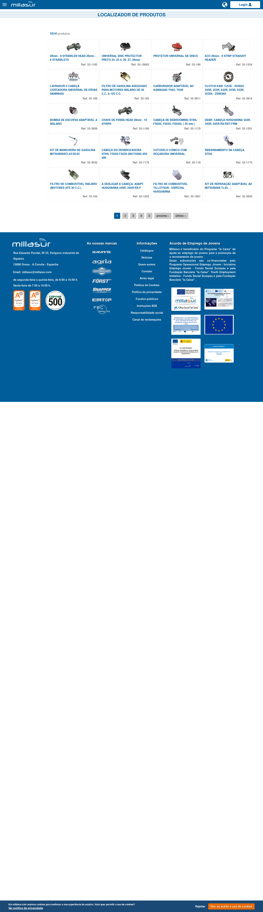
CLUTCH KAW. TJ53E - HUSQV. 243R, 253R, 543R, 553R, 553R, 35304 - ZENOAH (226, 132)
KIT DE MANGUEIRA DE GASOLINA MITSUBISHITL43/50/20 (79, 237)
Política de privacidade (147, 844)
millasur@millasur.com (36, 824)
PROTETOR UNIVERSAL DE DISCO (179, 77)
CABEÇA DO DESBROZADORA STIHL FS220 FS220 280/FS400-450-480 (127, 239)
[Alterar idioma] (225, 6)
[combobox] (27, 753)
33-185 (148, 141)
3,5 (14, 603)
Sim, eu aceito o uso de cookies (231, 906)
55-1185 (97, 86)
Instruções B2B (147, 857)
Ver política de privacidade (25, 908)
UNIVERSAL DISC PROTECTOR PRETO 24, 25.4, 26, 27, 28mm (127, 79)
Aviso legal (147, 830)
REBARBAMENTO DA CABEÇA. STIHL (227, 237)
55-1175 (247, 247)
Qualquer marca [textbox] (17, 753)
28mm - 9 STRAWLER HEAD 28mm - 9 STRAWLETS (79, 79)
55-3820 (247, 303)
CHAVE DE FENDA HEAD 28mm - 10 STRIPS (129, 185)
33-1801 (197, 303)
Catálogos (240, 15)
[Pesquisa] (210, 6)
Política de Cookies (146, 837)
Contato (256, 15)
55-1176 (147, 247)
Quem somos (146, 816)
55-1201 (247, 192)
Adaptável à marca (23, 747)
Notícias (146, 809)
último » (184, 322)
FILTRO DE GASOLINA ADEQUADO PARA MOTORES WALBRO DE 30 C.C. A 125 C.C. (129, 132)
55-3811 (197, 141)
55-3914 (247, 141)
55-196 (198, 86)
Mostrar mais (15, 625)
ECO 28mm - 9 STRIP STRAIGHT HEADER (227, 79)
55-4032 (97, 247)
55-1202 (147, 303)
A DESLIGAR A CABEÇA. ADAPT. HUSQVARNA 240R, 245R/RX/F (128, 292)
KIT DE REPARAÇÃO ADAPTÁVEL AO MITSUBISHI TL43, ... (228, 292)
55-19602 (146, 86)
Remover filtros (16, 30)
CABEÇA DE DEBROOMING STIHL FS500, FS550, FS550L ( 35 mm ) (178, 185)
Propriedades (18, 586)
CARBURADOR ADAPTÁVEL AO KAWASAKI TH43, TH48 (177, 130)
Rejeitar (200, 906)
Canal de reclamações (146, 871)
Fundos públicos (147, 850)
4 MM (15, 612)
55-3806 (97, 192)
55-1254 (247, 86)
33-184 (98, 303)
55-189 (98, 141)
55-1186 (147, 192)
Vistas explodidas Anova (194, 15)
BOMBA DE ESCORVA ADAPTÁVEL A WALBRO (79, 185)
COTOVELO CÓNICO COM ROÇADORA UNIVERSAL (173, 237)
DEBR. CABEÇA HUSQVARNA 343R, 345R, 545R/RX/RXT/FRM (227, 185)
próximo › (166, 322)
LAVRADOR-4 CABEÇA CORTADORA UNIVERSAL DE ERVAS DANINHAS (75, 132)
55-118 (198, 247)
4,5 (14, 617)
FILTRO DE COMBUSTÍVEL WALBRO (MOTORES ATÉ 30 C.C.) (79, 292)
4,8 (14, 621)
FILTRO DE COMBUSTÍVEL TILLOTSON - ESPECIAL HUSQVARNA (174, 294)
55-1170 (197, 192)
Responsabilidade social (147, 864)
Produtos (46, 6)
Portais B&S (222, 15)
